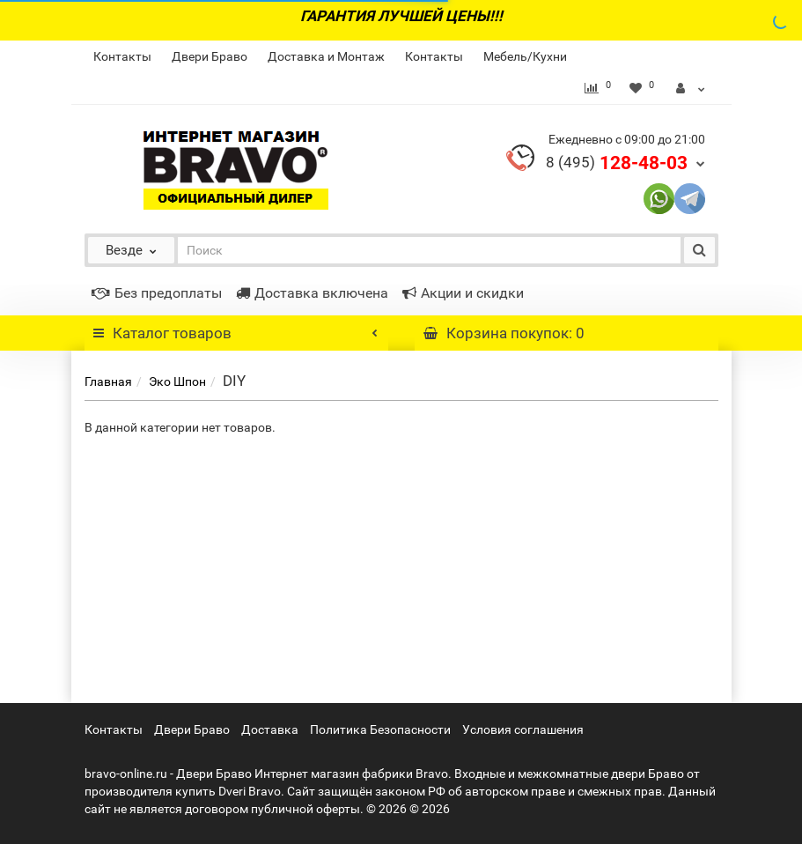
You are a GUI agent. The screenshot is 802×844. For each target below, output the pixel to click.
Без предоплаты (157, 293)
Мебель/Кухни (525, 56)
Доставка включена (312, 293)
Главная (108, 381)
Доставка (269, 729)
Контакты (122, 56)
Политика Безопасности (380, 729)
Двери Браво (209, 56)
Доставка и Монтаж (326, 56)
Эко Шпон (177, 381)
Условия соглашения (523, 729)
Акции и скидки (463, 293)
